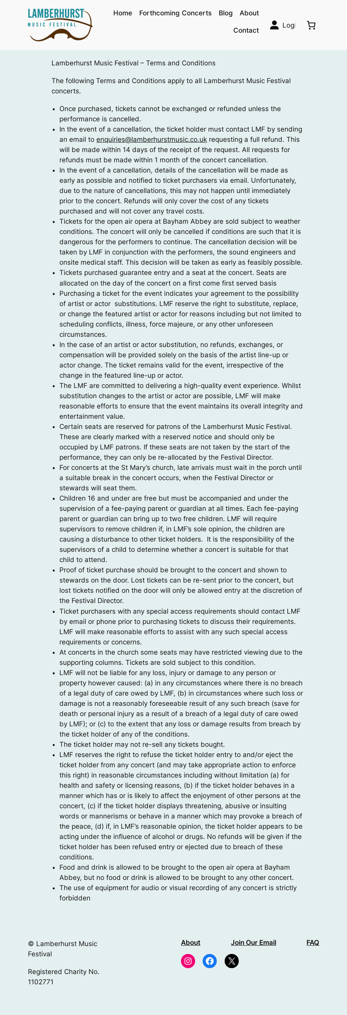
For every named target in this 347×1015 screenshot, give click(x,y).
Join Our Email (253, 942)
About (190, 942)
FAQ (312, 942)
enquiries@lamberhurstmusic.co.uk (151, 139)
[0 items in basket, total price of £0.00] (311, 25)
